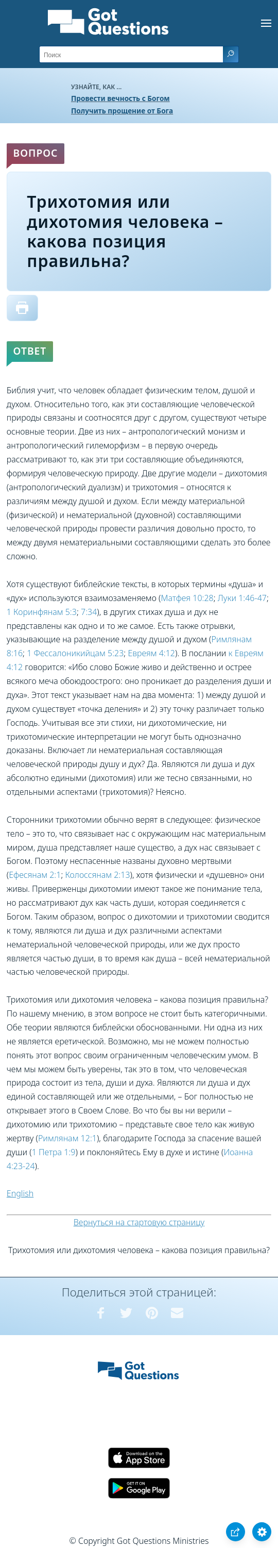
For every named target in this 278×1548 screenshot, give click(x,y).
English (20, 1193)
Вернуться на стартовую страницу (139, 1222)
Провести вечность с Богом (120, 98)
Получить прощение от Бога (122, 110)
